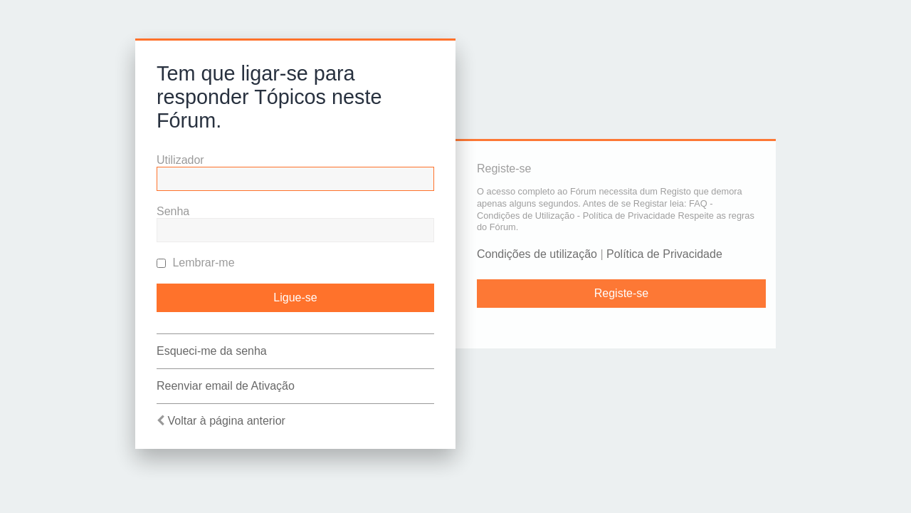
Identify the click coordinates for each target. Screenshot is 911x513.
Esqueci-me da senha (212, 351)
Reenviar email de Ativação (226, 386)
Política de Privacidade (664, 254)
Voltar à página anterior (226, 421)
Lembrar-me (196, 262)
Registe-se (621, 293)
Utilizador (180, 160)
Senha (173, 211)
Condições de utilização (537, 254)
